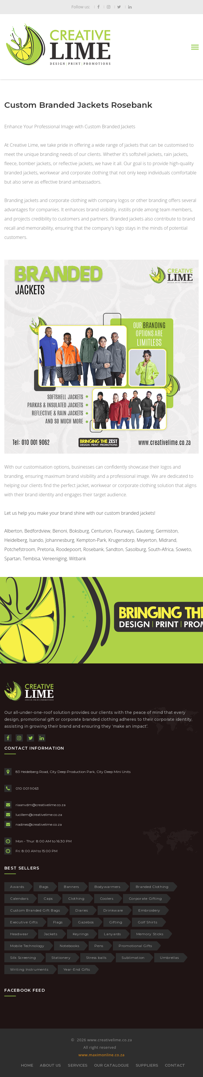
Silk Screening (23, 957)
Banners (71, 886)
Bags (44, 886)
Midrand (167, 540)
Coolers (106, 898)
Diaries (81, 910)
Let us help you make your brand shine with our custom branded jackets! (79, 513)
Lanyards (112, 934)
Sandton (114, 549)
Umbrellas (169, 957)
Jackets (50, 934)
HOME (27, 1065)
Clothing (76, 898)
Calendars (19, 898)
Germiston (167, 531)
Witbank (77, 558)
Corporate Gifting (145, 898)
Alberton (13, 531)
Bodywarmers (107, 886)
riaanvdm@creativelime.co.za (41, 805)
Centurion (101, 531)
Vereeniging (54, 558)
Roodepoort (68, 549)
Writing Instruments (29, 969)
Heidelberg (15, 540)
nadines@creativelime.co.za (39, 824)
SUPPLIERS (147, 1065)
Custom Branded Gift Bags (35, 910)
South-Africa (161, 549)
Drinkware (113, 910)
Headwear (19, 934)
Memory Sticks (149, 934)
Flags (58, 922)
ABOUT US (50, 1065)
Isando (36, 540)
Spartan (12, 558)
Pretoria (45, 549)
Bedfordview (38, 531)
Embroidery (149, 910)
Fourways (124, 531)
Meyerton (147, 540)
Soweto (183, 549)
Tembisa (31, 558)
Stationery (61, 957)
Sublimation (133, 957)
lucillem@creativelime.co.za (39, 814)
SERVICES (77, 1065)
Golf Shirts (147, 922)
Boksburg (79, 531)
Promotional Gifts (135, 946)
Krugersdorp (121, 540)
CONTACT (175, 1065)
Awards (17, 886)
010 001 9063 (27, 788)
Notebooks (69, 946)
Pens (98, 946)
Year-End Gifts (77, 969)
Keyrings (81, 934)
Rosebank (93, 549)
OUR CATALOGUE (111, 1065)
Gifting (115, 922)
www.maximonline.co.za (101, 1054)
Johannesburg (59, 540)
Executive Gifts (24, 922)
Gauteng (145, 531)
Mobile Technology (27, 946)
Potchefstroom (19, 549)
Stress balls (96, 957)
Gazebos (86, 922)
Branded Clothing (152, 886)
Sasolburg (135, 549)
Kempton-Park (91, 540)
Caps (48, 898)
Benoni (60, 531)
